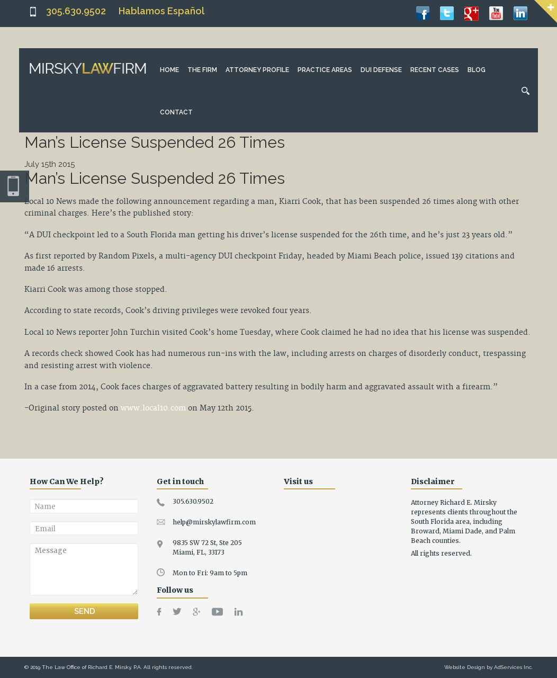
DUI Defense (381, 70)
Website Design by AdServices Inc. (488, 667)
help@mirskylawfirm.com (214, 522)
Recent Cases (434, 70)
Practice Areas (325, 70)
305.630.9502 (76, 10)
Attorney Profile (257, 70)
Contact (176, 112)
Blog (477, 70)
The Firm (202, 70)
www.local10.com (153, 408)
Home (169, 70)
